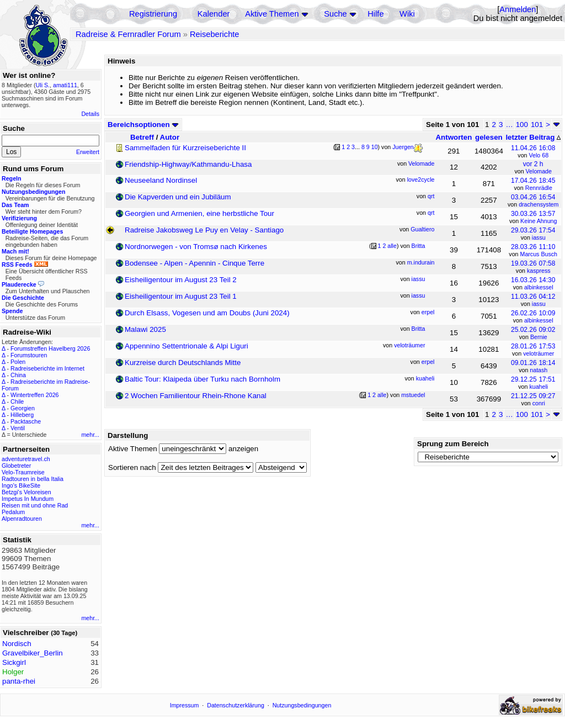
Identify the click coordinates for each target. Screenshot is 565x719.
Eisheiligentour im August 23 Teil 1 (181, 296)
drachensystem (538, 204)
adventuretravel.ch (26, 459)
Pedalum (13, 512)
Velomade (539, 171)
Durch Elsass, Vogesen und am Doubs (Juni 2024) (207, 313)
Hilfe (375, 13)
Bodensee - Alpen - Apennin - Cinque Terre (194, 263)
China (18, 375)
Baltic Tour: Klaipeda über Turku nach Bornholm (202, 379)
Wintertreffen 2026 (34, 395)
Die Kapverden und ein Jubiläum (178, 197)
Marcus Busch (539, 254)
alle (392, 245)
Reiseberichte (214, 34)
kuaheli (538, 386)
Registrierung (153, 13)
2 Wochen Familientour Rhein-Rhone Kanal (195, 396)
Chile (17, 401)
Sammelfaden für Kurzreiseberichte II (185, 148)
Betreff (142, 137)
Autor (170, 137)
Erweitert (87, 152)
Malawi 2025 (145, 329)
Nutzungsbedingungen (302, 705)
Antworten (453, 137)
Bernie (538, 337)
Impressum (184, 705)
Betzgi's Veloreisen (26, 492)
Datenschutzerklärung (235, 705)
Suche (335, 13)
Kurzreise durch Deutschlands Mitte (183, 362)
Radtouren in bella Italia (32, 478)
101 (537, 124)
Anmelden (517, 9)
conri (538, 403)
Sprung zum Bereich (453, 444)
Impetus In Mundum (28, 498)
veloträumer (538, 353)
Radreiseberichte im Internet (47, 368)
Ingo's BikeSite (21, 485)
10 (374, 147)
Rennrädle (538, 187)
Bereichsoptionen (143, 124)
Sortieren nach (132, 467)
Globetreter (16, 465)
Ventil (17, 428)
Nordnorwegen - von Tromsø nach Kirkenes (196, 246)
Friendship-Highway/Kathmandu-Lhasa (188, 164)
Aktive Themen (272, 13)
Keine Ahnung (538, 221)
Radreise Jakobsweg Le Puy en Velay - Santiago (204, 230)
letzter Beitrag (533, 137)
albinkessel (538, 287)
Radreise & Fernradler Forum (128, 34)
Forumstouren (28, 355)
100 (522, 124)
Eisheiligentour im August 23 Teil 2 (181, 280)
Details (90, 113)
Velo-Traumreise (23, 472)
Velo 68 (539, 155)
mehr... (90, 434)
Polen (17, 361)
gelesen (489, 137)
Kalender (214, 13)
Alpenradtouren (22, 518)
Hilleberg (22, 414)
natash (538, 370)
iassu (539, 237)
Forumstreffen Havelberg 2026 (50, 348)
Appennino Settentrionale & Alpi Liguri (186, 346)
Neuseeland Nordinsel (161, 180)
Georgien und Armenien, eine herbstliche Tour (199, 213)
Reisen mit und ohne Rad (35, 505)
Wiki (407, 13)
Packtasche (25, 421)
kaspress (539, 270)
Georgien (22, 408)
